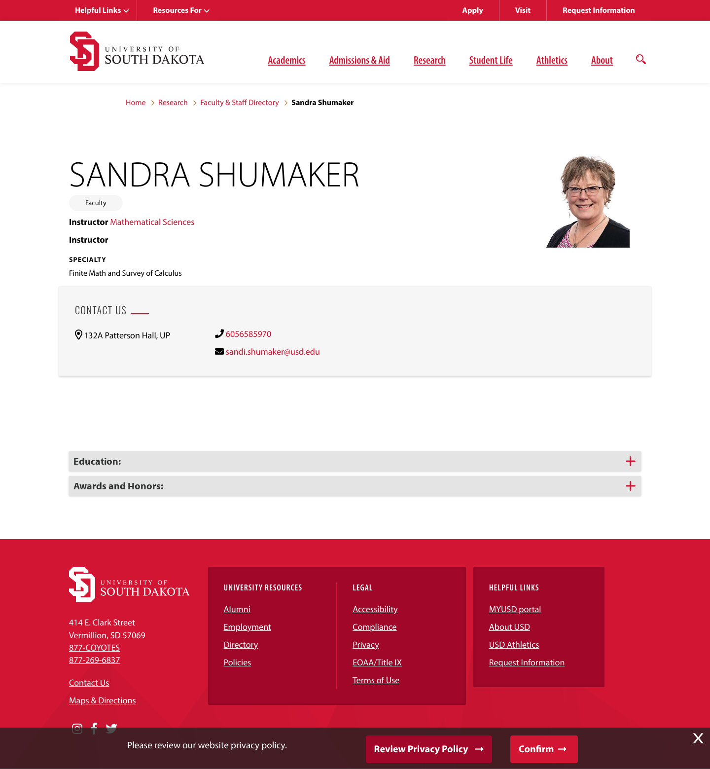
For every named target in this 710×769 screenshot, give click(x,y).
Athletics (552, 60)
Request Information (599, 10)
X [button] (698, 738)
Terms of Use (376, 680)
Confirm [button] (536, 749)
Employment (248, 626)
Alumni (237, 609)
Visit (523, 10)
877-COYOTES (94, 647)
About (602, 60)
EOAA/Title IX (377, 662)
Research (430, 60)
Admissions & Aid (359, 60)
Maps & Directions (102, 700)
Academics (287, 60)
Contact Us (89, 682)
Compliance (374, 626)
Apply (472, 10)
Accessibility (375, 609)
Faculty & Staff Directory (239, 103)
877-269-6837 (94, 659)
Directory (241, 644)
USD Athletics (514, 644)
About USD (509, 626)
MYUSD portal (515, 609)
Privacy (366, 644)
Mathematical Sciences (152, 221)
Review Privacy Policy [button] (421, 749)
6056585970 (248, 333)
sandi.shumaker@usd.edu (273, 351)
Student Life (491, 60)
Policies (237, 662)
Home (136, 103)
